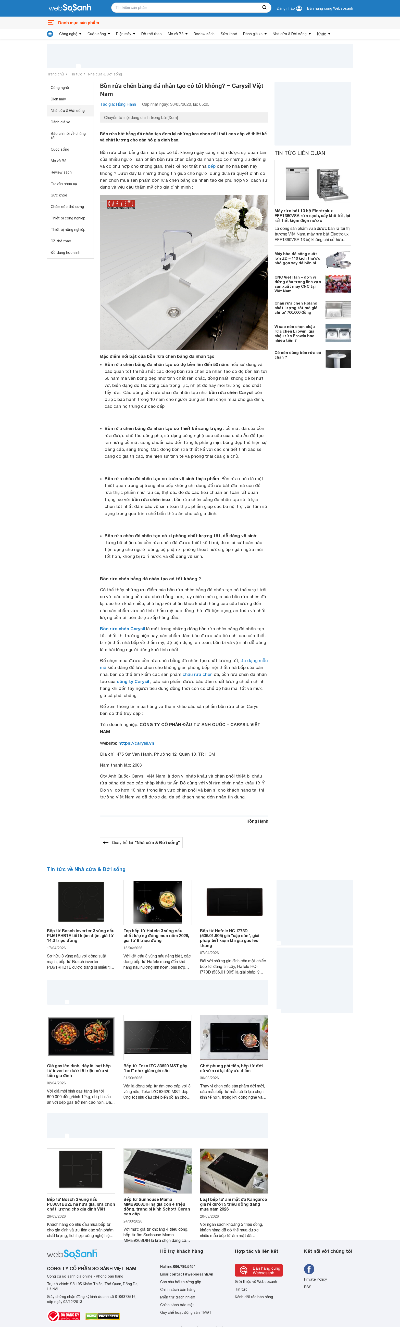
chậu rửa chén (197, 674)
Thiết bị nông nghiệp (68, 230)
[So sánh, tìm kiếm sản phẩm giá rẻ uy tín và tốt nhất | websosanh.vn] (70, 8)
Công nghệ (68, 34)
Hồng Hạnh (257, 821)
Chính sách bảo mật (177, 1305)
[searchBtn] (264, 7)
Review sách (204, 34)
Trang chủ (55, 74)
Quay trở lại (146, 842)
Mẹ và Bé (175, 34)
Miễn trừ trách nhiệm (177, 1297)
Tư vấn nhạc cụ (64, 184)
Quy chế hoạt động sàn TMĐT (185, 1312)
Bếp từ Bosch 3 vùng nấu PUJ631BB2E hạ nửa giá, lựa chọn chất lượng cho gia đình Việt (81, 1204)
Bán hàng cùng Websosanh (330, 8)
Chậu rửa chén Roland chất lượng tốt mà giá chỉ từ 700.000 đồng (295, 307)
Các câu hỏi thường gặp (180, 1282)
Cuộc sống (97, 34)
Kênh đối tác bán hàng (254, 1297)
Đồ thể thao (151, 34)
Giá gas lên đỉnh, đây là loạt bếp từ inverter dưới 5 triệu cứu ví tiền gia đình (79, 1070)
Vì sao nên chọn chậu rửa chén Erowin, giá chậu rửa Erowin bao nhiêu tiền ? (294, 333)
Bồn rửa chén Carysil (122, 628)
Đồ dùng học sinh (65, 253)
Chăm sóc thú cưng (67, 207)
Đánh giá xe (252, 34)
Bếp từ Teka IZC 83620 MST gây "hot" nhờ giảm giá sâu (155, 1068)
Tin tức (76, 74)
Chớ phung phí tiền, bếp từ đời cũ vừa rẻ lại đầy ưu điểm (231, 1068)
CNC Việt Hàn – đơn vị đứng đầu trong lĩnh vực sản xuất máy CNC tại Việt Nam (297, 284)
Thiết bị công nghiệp (68, 218)
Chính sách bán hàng (177, 1289)
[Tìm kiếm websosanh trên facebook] (309, 1269)
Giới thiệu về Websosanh (256, 1282)
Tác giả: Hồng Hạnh (118, 104)
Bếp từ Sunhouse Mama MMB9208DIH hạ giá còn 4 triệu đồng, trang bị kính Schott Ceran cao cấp (156, 1206)
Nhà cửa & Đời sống (290, 34)
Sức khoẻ (229, 34)
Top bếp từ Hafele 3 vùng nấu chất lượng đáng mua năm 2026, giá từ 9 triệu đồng (156, 935)
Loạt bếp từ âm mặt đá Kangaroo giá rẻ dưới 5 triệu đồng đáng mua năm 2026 (233, 1204)
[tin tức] (50, 34)
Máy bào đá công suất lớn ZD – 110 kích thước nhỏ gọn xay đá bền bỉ (297, 258)
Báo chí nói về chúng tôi (68, 136)
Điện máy (123, 34)
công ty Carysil (133, 681)
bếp (212, 166)
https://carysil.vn (136, 743)
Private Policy (315, 1279)
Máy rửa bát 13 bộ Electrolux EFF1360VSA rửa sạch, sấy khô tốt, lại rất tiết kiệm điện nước (312, 215)
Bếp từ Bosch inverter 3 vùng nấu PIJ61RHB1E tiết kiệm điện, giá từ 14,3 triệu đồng (81, 935)
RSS (307, 1287)
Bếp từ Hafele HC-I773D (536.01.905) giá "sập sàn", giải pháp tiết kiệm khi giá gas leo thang (229, 938)
